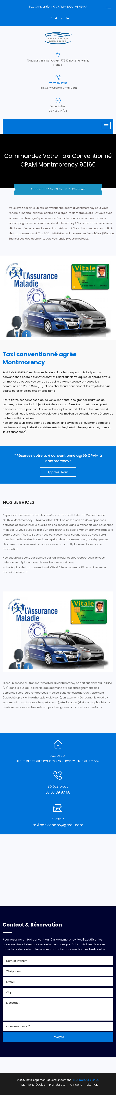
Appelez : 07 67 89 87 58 (49, 189)
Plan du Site (57, 1085)
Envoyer (58, 1037)
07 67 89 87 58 (58, 83)
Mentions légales (33, 1085)
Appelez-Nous (58, 472)
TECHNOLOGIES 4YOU (86, 1080)
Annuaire (76, 1085)
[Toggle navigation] (106, 125)
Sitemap (92, 1085)
